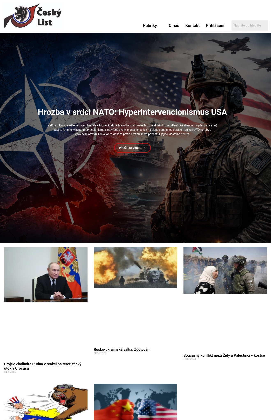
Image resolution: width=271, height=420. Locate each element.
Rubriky (150, 25)
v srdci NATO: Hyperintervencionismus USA (132, 112)
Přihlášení (215, 25)
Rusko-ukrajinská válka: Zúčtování (122, 349)
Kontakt (192, 25)
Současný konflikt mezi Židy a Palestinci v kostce (224, 355)
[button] (153, 25)
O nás (174, 25)
